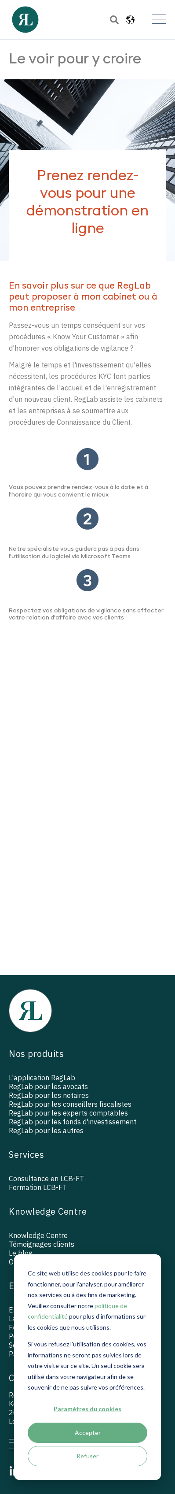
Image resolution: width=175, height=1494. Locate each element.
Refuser (87, 1456)
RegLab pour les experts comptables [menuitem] (68, 1112)
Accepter (88, 1432)
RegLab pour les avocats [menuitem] (48, 1086)
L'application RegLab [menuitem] (42, 1077)
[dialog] (87, 1367)
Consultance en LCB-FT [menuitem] (46, 1178)
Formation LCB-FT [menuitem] (38, 1187)
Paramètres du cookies (87, 1408)
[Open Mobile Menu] (159, 20)
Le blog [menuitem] (21, 1253)
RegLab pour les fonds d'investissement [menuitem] (72, 1121)
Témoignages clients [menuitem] (41, 1244)
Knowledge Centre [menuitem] (38, 1235)
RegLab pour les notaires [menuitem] (49, 1095)
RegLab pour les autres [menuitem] (46, 1130)
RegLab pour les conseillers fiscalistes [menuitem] (70, 1104)
